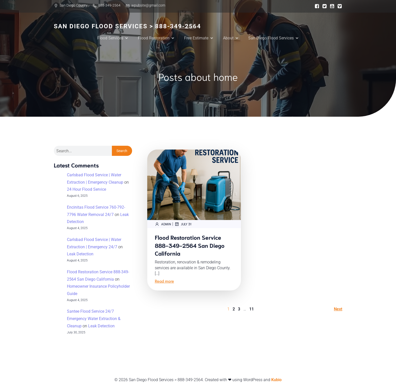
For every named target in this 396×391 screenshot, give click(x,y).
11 (251, 309)
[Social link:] (315, 6)
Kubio (276, 380)
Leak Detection (80, 254)
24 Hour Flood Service (86, 189)
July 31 (183, 224)
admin (163, 224)
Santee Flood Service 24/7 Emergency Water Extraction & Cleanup (93, 319)
